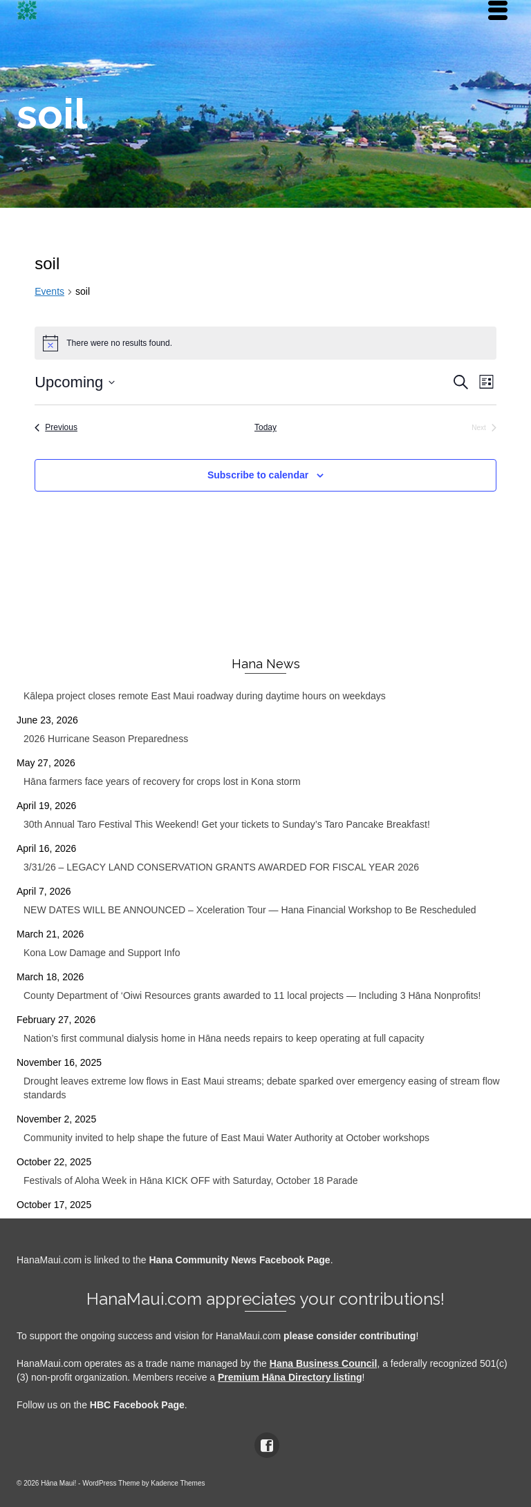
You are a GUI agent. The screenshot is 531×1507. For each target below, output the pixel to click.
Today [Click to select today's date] (265, 427)
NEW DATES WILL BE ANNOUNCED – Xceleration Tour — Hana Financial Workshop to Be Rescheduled (250, 909)
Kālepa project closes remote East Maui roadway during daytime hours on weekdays (205, 695)
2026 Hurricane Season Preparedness (106, 738)
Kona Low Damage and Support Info (102, 952)
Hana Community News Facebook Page (239, 1259)
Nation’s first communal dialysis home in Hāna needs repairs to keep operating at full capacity (224, 1038)
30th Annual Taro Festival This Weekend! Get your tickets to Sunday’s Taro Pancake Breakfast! (227, 824)
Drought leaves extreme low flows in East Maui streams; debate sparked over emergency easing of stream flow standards (262, 1088)
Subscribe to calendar (257, 474)
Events (49, 291)
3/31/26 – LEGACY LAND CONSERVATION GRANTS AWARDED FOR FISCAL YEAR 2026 (221, 867)
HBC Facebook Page (137, 1404)
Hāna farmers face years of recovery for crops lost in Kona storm (162, 781)
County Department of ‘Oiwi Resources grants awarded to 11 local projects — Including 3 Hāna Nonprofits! (252, 995)
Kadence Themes (178, 1483)
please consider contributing (349, 1335)
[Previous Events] (56, 428)
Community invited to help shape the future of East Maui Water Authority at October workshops (226, 1137)
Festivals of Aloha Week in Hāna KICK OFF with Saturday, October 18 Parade (191, 1180)
